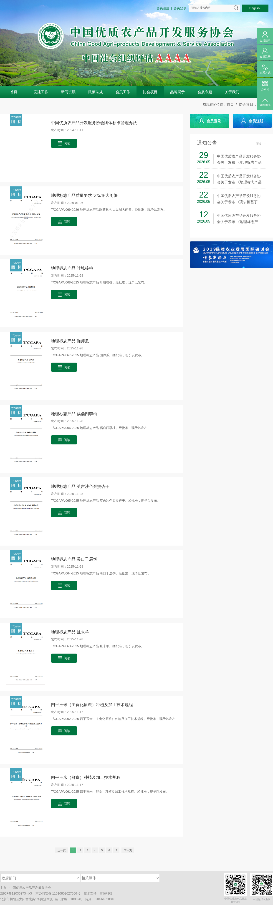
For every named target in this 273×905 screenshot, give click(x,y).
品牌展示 (177, 92)
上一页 (62, 850)
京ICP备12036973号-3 (16, 893)
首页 (13, 92)
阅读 (64, 143)
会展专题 (204, 92)
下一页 (128, 850)
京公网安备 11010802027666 (56, 893)
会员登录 (180, 8)
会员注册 (163, 8)
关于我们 (232, 92)
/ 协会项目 (243, 104)
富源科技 (106, 893)
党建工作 (41, 92)
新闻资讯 (68, 92)
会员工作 (123, 92)
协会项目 (150, 92)
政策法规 (95, 92)
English (255, 8)
